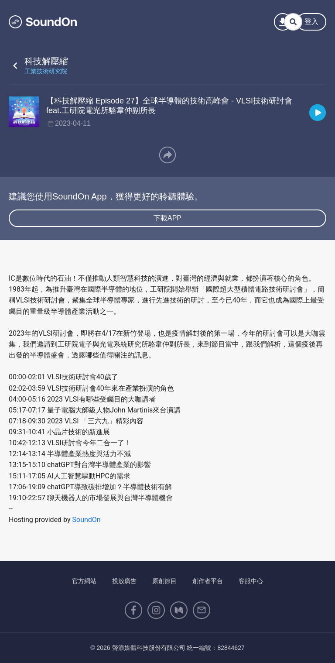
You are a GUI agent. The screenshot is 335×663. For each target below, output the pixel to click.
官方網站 (84, 580)
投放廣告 (124, 580)
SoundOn (86, 519)
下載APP (167, 218)
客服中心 (251, 580)
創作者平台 (207, 580)
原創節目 (164, 580)
